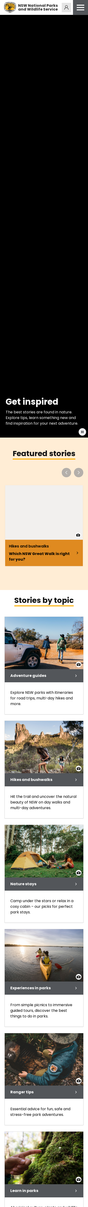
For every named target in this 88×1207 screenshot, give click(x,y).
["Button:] (82, 432)
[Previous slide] (66, 472)
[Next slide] (78, 472)
